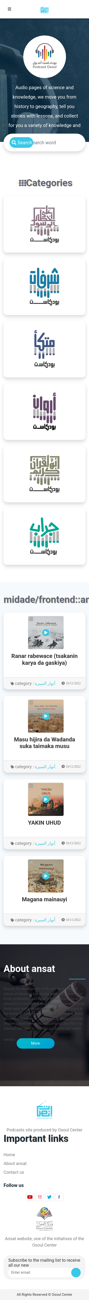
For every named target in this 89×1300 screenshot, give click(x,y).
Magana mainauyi (44, 899)
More (35, 1043)
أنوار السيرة (45, 683)
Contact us (14, 1172)
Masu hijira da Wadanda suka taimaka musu (44, 743)
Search (22, 142)
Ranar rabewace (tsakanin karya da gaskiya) (44, 659)
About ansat (15, 1163)
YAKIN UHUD (44, 822)
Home (9, 1154)
